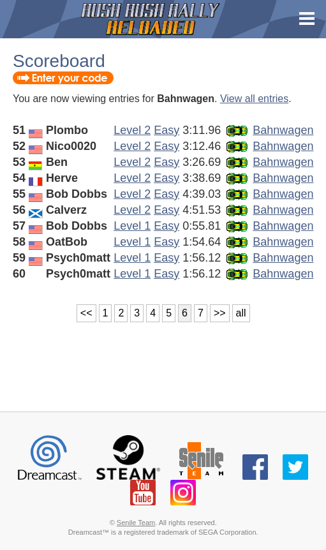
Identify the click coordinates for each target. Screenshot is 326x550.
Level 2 (132, 130)
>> (220, 313)
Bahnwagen (283, 130)
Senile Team (136, 522)
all (241, 313)
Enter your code (63, 77)
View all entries (254, 98)
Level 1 (132, 225)
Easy (166, 130)
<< (86, 313)
